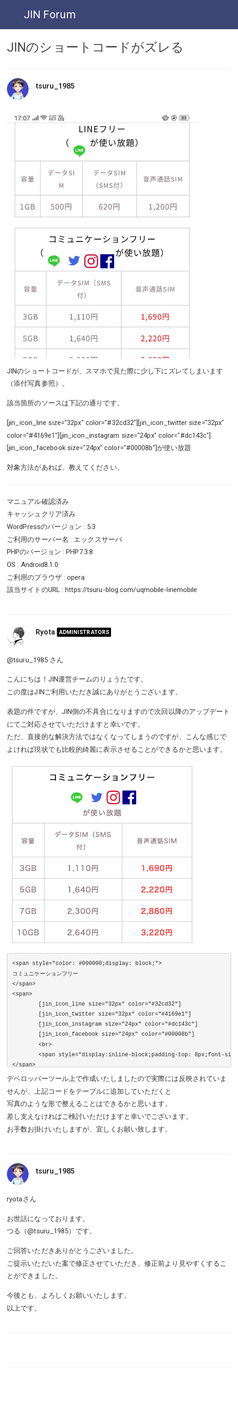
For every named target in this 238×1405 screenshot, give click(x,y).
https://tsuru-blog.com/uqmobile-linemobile (131, 590)
